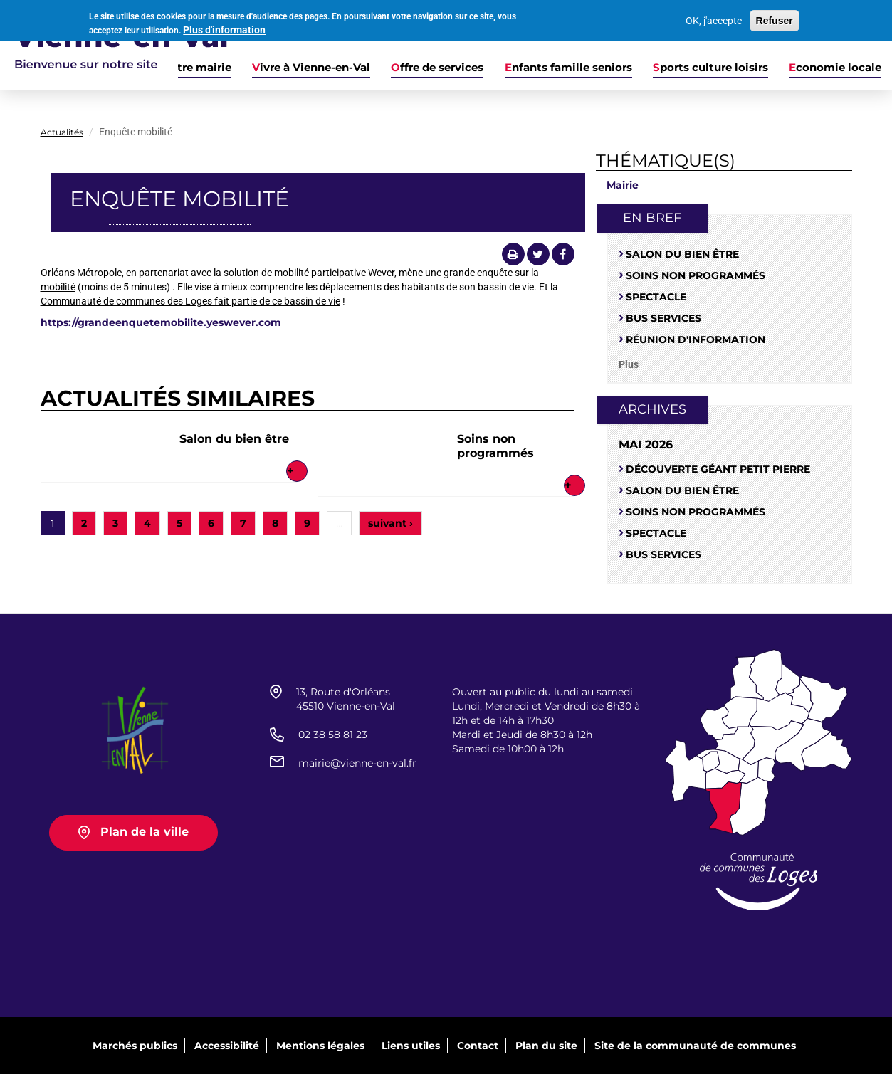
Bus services (663, 318)
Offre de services (437, 67)
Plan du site (546, 1045)
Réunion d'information (695, 339)
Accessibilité (226, 1045)
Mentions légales (320, 1045)
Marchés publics (135, 1045)
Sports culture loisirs (710, 67)
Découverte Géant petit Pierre (718, 469)
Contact (477, 1045)
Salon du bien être (234, 439)
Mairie (623, 185)
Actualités (62, 132)
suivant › (390, 523)
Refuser (774, 20)
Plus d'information (224, 29)
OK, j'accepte (714, 20)
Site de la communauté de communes (695, 1045)
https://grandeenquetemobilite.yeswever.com (161, 322)
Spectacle (656, 296)
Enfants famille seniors (568, 67)
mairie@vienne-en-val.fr (357, 763)
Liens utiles (411, 1045)
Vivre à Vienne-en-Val (311, 67)
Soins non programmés (495, 446)
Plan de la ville (144, 831)
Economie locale (835, 67)
